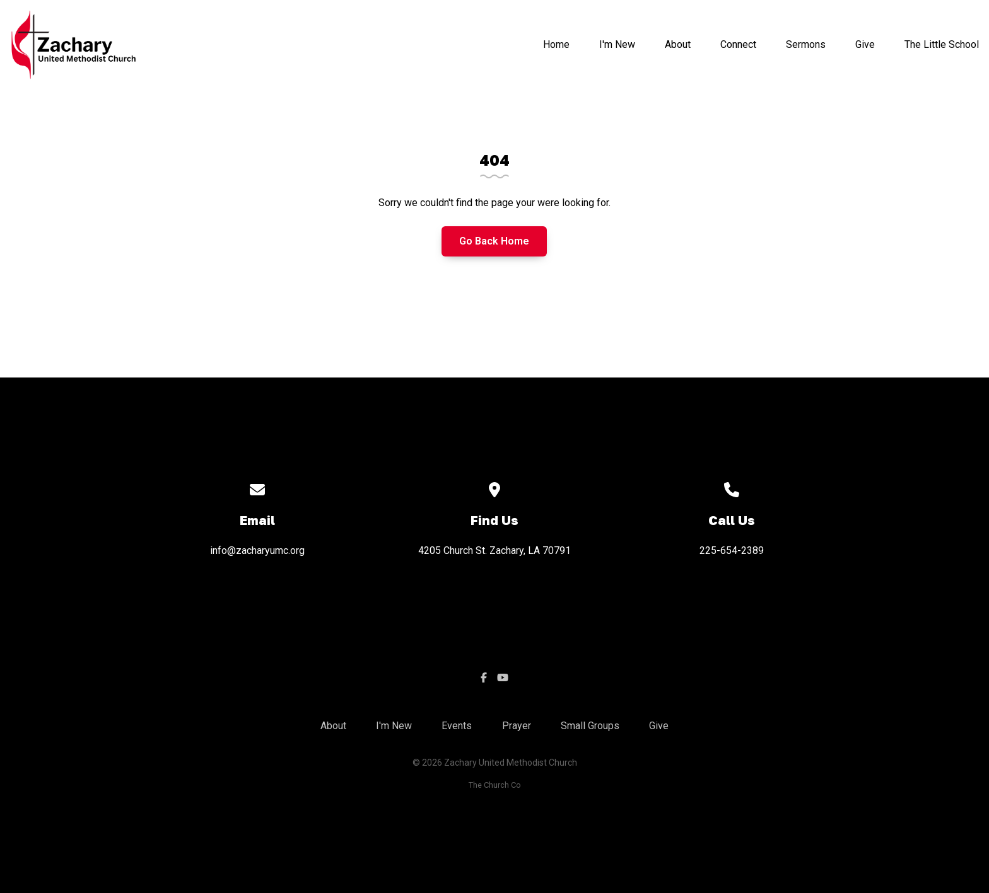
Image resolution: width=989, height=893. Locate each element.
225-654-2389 (731, 550)
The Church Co (495, 785)
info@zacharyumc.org (257, 550)
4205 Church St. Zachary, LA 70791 (494, 550)
